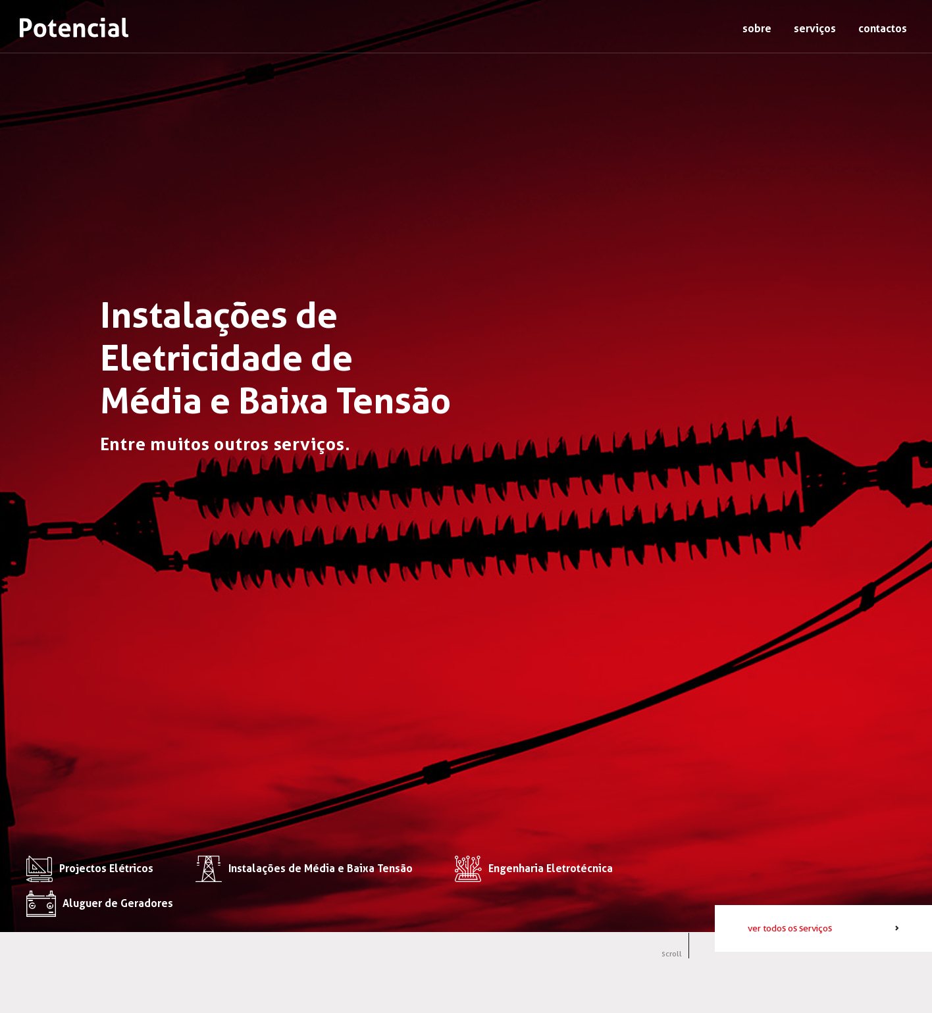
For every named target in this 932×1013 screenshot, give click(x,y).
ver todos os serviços (790, 928)
